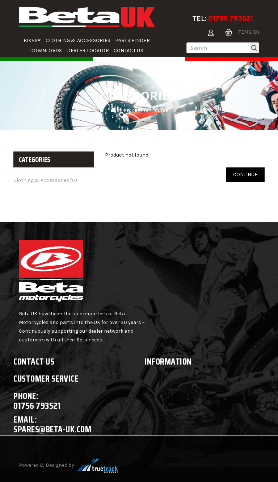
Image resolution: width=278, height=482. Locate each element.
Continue (245, 174)
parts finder (132, 40)
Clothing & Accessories (78, 40)
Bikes (32, 40)
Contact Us (128, 50)
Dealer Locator (88, 50)
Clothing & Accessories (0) (45, 180)
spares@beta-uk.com (52, 429)
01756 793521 (230, 18)
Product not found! (145, 110)
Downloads (46, 50)
